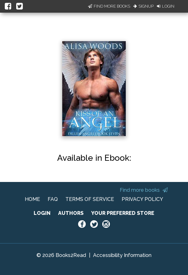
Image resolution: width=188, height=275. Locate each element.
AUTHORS (71, 213)
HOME (32, 199)
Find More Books (109, 6)
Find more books (144, 190)
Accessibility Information (122, 255)
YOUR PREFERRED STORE (122, 213)
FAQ (53, 199)
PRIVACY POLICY (142, 199)
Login (165, 6)
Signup (143, 6)
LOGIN (42, 213)
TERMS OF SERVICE (89, 199)
